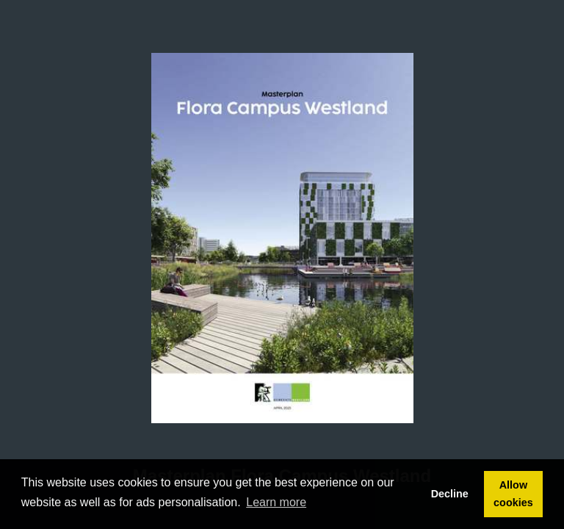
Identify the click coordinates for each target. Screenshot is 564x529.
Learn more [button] (276, 502)
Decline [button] (450, 494)
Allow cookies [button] (513, 493)
